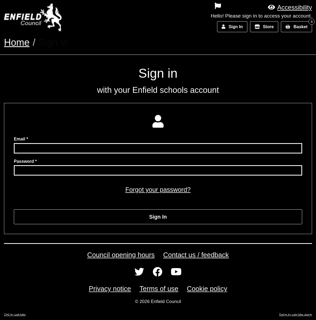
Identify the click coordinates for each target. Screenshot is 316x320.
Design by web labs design (295, 314)
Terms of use (159, 288)
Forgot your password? (157, 189)
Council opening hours (121, 255)
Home (17, 42)
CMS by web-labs (15, 314)
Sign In (158, 217)
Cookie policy (207, 288)
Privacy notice (110, 288)
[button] (290, 7)
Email (19, 139)
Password (24, 161)
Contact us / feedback (196, 255)
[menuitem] (182, 6)
